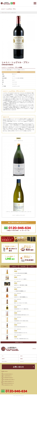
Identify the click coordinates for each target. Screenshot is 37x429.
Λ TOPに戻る (34, 257)
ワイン (6, 11)
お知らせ (21, 263)
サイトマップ (22, 268)
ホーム (3, 11)
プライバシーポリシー (4, 268)
